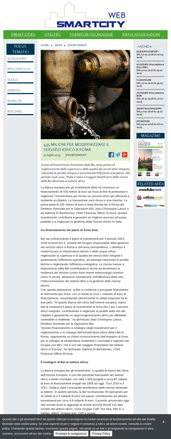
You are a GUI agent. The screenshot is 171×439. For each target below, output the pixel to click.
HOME (45, 45)
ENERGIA (13, 90)
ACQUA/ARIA (17, 59)
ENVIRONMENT (77, 45)
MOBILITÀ (14, 101)
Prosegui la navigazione (71, 433)
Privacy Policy (101, 433)
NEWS (58, 45)
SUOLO (12, 80)
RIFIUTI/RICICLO (19, 69)
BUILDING (14, 111)
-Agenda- (144, 46)
